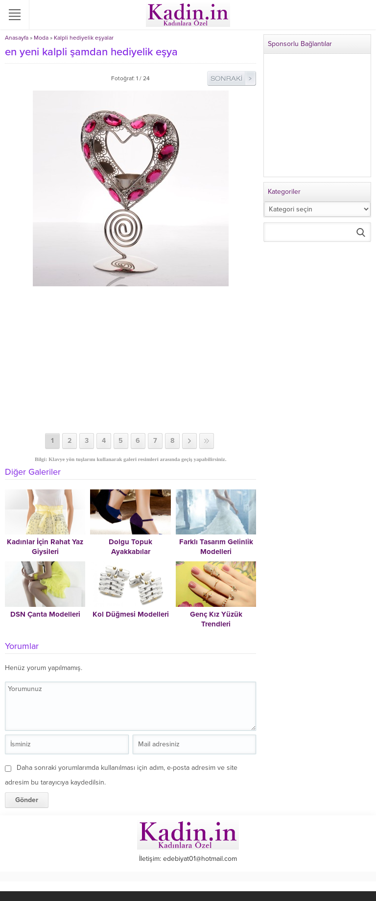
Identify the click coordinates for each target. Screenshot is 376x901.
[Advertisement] (130, 359)
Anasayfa (16, 37)
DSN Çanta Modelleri (45, 614)
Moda (41, 37)
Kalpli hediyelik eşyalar (84, 37)
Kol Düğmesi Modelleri (131, 614)
